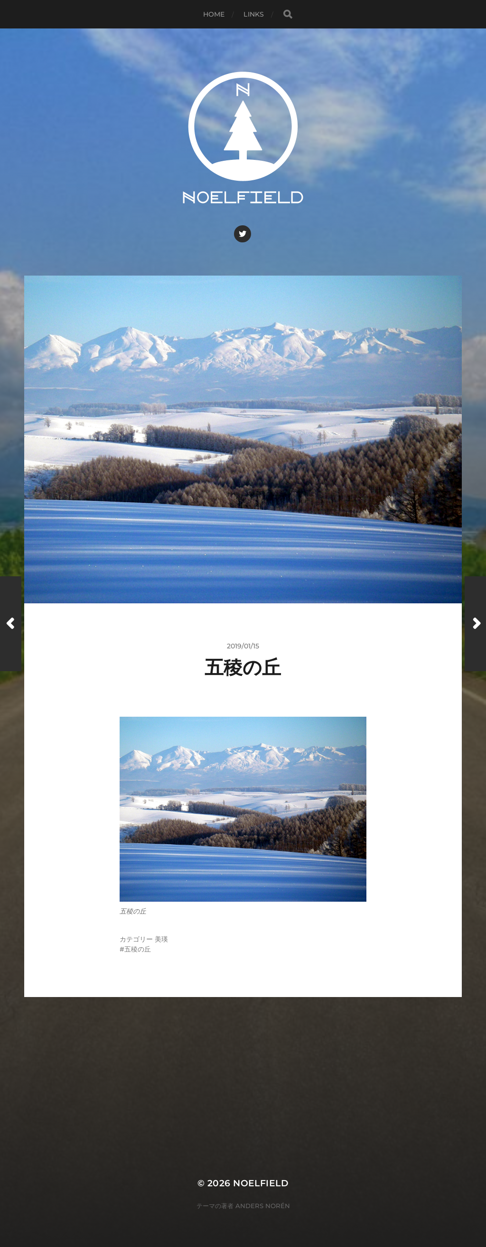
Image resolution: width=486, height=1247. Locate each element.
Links (253, 14)
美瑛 (161, 939)
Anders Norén (262, 1206)
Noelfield (261, 1183)
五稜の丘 (137, 949)
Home (214, 14)
